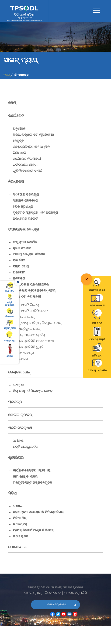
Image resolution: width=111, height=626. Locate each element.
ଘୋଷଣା (18, 506)
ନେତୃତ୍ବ (18, 141)
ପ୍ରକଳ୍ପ (15, 402)
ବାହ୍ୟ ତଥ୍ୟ (21, 266)
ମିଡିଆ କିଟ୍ (19, 518)
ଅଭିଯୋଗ (19, 272)
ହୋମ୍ (12, 103)
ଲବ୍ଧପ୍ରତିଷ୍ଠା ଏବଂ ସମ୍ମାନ (31, 147)
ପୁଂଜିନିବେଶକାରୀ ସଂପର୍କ (27, 171)
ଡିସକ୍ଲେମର (53, 593)
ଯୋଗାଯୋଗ (17, 547)
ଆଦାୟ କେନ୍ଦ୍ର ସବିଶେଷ (29, 254)
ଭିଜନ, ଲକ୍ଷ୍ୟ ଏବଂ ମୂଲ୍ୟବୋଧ (33, 135)
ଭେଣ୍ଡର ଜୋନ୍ (19, 372)
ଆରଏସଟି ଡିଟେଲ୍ (27, 305)
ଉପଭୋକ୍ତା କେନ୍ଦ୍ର (23, 229)
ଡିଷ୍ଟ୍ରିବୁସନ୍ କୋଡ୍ (28, 329)
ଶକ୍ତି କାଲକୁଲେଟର (25, 447)
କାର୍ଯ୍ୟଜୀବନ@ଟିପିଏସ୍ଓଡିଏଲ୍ (31, 470)
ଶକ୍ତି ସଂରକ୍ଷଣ (20, 428)
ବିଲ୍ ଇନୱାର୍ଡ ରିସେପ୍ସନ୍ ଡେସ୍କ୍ (32, 391)
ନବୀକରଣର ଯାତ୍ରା (25, 165)
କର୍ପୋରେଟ (16, 116)
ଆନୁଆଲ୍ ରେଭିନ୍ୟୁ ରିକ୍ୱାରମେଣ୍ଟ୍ (38, 323)
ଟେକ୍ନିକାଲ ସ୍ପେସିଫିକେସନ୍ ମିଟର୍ (34, 290)
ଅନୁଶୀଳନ (19, 129)
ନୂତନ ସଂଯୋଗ (22, 248)
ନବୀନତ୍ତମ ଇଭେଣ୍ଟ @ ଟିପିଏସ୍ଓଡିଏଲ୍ (38, 512)
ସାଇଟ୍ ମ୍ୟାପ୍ (32, 593)
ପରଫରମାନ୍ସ (25, 353)
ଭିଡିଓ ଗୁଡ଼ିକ (20, 536)
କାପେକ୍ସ (22, 359)
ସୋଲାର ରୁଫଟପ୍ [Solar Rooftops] (20, 415)
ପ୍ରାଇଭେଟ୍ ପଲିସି (75, 593)
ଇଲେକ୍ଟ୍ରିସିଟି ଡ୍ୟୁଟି (30, 347)
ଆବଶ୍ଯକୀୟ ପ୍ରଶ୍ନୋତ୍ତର (31, 284)
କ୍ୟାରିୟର (16, 458)
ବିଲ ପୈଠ (19, 260)
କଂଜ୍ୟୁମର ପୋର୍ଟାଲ (25, 242)
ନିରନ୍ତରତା (16, 182)
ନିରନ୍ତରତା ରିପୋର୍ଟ (25, 219)
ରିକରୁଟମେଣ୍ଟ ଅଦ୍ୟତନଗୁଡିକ (32, 483)
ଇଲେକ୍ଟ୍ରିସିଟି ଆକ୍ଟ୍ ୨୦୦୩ (35, 341)
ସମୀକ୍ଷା (18, 441)
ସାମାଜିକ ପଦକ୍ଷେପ (25, 200)
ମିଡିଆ (12, 493)
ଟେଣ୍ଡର (18, 385)
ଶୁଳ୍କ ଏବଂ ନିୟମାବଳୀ (27, 297)
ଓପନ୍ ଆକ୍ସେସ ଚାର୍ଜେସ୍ (30, 335)
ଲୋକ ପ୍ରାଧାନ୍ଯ (23, 207)
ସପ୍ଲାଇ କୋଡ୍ (25, 317)
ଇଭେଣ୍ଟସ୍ (20, 524)
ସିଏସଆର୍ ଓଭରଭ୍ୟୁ (26, 194)
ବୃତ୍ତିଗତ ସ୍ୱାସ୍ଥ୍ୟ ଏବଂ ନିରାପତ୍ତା (35, 213)
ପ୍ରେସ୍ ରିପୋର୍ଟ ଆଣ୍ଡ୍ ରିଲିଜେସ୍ (33, 530)
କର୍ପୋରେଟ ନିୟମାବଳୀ (27, 159)
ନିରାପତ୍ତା (19, 278)
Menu (96, 10)
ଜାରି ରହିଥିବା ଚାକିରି (25, 476)
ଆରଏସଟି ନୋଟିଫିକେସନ (32, 311)
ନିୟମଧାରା (19, 153)
